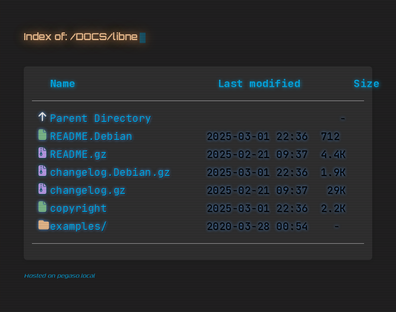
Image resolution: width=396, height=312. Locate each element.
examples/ (78, 226)
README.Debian (91, 137)
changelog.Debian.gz (110, 173)
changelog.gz (88, 191)
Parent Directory (101, 119)
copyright (78, 208)
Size (366, 84)
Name (62, 84)
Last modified (259, 84)
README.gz (78, 155)
